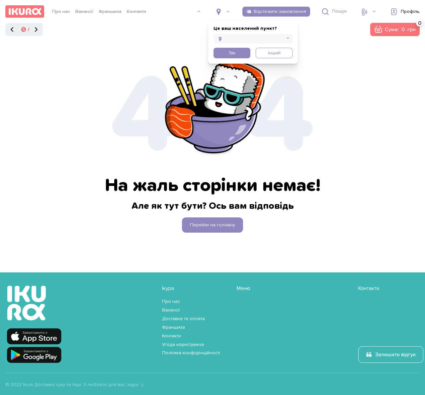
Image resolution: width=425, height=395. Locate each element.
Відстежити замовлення (280, 11)
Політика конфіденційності (191, 353)
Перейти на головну (212, 225)
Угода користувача (183, 344)
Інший (274, 53)
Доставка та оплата (183, 318)
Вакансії (84, 11)
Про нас (61, 11)
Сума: (402, 27)
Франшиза (110, 11)
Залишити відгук (395, 354)
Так (231, 53)
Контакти (136, 11)
